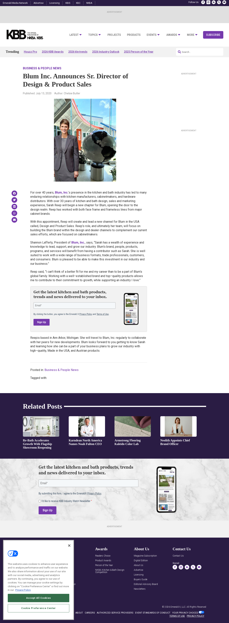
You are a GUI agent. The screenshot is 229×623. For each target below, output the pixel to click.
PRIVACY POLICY (195, 616)
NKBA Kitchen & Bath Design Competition (109, 571)
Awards (171, 35)
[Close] (69, 545)
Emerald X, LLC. (178, 607)
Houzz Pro (30, 51)
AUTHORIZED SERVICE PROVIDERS (115, 612)
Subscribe (213, 34)
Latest (74, 35)
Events (152, 35)
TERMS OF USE (177, 616)
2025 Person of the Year (138, 51)
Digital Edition (141, 560)
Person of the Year (104, 565)
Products (134, 35)
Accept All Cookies (38, 597)
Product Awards (103, 560)
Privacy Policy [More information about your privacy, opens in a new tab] (23, 590)
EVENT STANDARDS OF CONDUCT (152, 612)
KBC (78, 3)
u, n (61, 192)
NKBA (89, 3)
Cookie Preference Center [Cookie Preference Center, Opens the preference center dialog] (38, 608)
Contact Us (178, 556)
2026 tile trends (77, 51)
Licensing (54, 3)
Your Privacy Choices (185, 612)
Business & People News (42, 68)
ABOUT (79, 612)
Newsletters (140, 589)
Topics (93, 35)
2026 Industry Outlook (105, 51)
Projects (114, 35)
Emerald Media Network (15, 3)
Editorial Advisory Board (146, 584)
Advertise (38, 3)
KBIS (67, 3)
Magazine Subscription (145, 556)
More (190, 35)
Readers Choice (102, 556)
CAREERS (90, 612)
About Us (138, 565)
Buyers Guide (140, 579)
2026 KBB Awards (53, 51)
